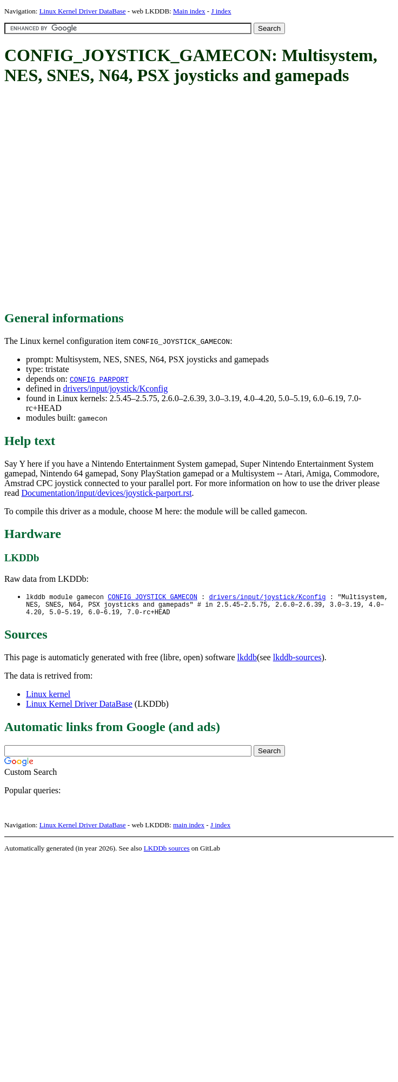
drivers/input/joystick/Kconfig (115, 388)
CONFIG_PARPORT (99, 379)
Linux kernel (48, 697)
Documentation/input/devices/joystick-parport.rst (107, 492)
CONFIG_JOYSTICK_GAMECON (152, 597)
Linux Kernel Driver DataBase (82, 11)
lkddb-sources (297, 661)
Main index (189, 11)
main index (188, 829)
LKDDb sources (167, 852)
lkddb (247, 661)
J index (221, 11)
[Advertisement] (101, 198)
